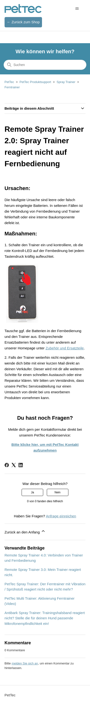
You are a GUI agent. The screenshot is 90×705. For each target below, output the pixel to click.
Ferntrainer (12, 87)
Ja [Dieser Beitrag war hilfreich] (32, 492)
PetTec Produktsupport (35, 82)
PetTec (9, 82)
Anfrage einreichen (61, 516)
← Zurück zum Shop (23, 22)
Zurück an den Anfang (25, 531)
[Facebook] (7, 465)
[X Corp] (14, 465)
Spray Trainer (66, 82)
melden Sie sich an (25, 663)
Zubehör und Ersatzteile (65, 348)
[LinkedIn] (20, 465)
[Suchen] (45, 65)
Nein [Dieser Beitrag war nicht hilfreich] (57, 492)
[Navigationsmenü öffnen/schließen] (76, 8)
